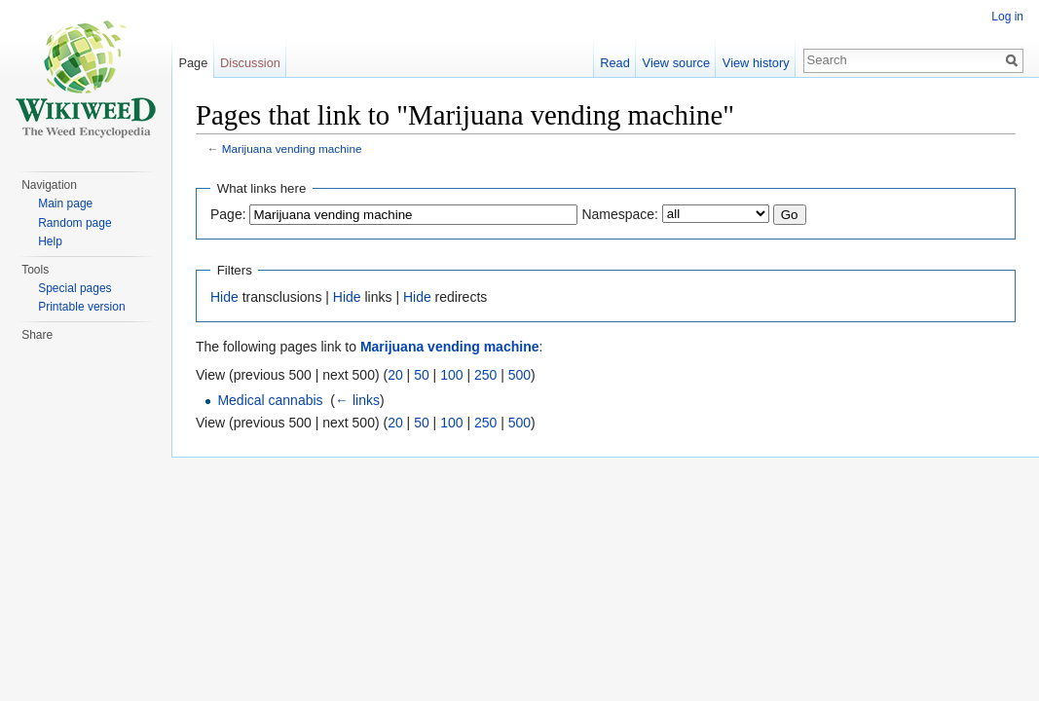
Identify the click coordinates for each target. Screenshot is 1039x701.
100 (451, 375)
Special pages (74, 288)
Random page (74, 223)
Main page (65, 203)
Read (615, 62)
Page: (228, 214)
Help (50, 241)
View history (756, 62)
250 (485, 375)
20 (395, 375)
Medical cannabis (269, 400)
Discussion (250, 62)
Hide (224, 297)
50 (421, 375)
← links (357, 400)
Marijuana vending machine (292, 148)
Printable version (81, 307)
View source (676, 62)
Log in (1007, 16)
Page (192, 62)
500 (519, 375)
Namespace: (619, 214)
